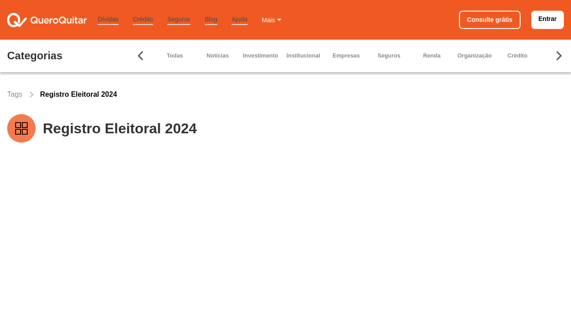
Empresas (346, 55)
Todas (175, 55)
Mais (268, 20)
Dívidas (108, 19)
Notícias (218, 55)
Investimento (260, 55)
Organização (475, 55)
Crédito (143, 19)
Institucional (303, 55)
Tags (14, 94)
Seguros (178, 19)
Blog (211, 19)
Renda (431, 55)
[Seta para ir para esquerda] (141, 55)
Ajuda (240, 19)
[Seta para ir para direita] (558, 55)
